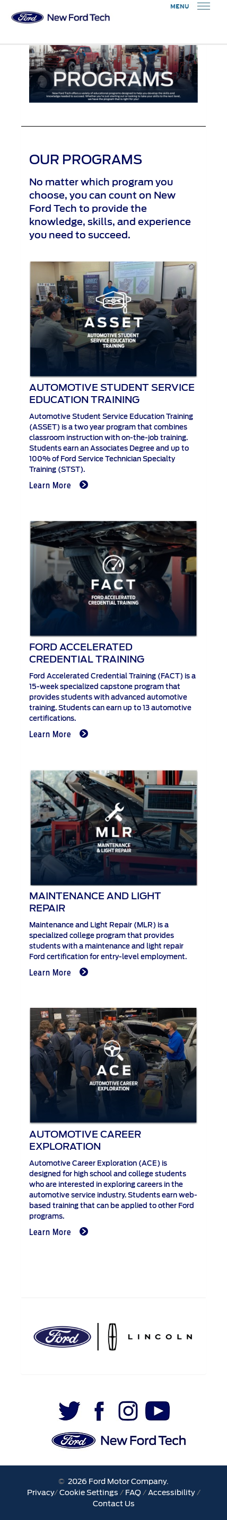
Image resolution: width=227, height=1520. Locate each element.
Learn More (58, 485)
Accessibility (171, 1492)
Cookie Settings (88, 1492)
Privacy (40, 1492)
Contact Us (114, 1503)
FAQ (133, 1492)
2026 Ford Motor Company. (117, 1481)
